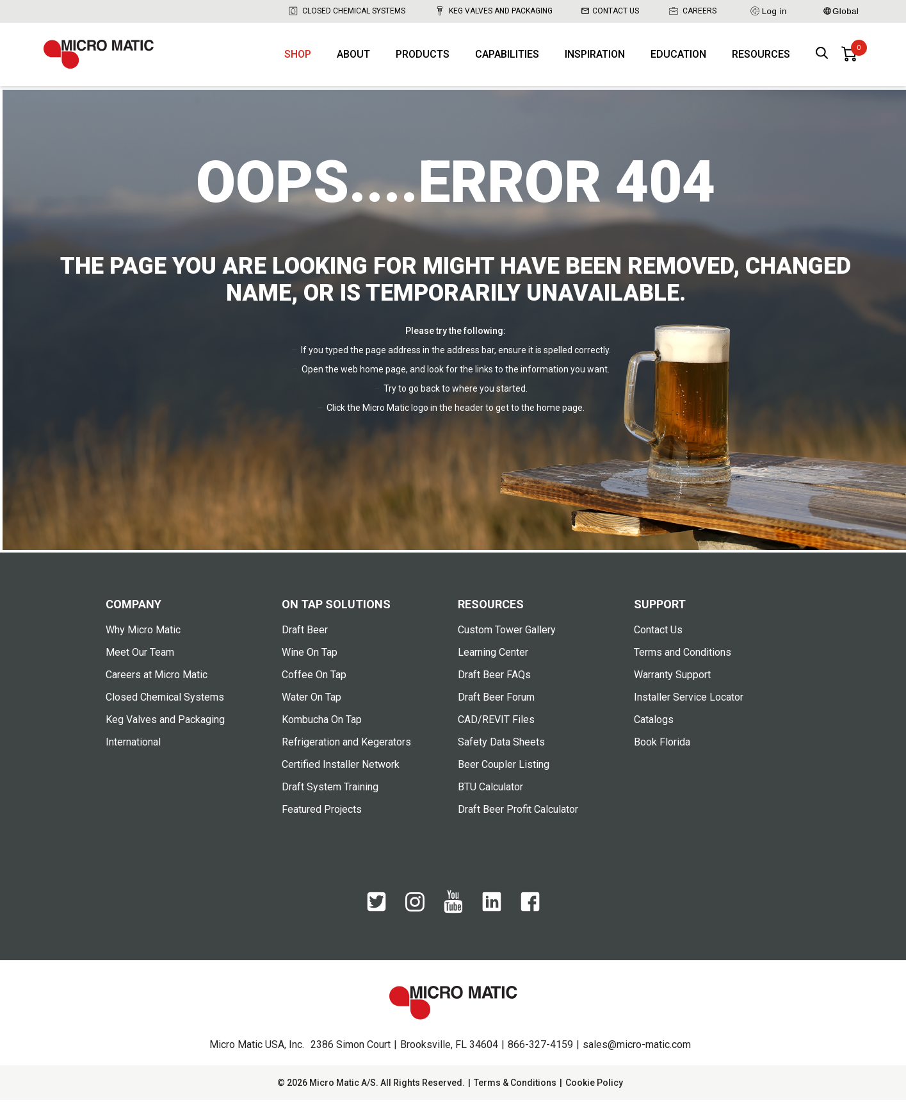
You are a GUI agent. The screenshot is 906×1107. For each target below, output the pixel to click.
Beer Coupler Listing (503, 771)
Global (841, 11)
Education (678, 58)
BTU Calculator (490, 794)
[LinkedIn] (491, 915)
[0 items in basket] (849, 57)
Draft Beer (305, 637)
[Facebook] (530, 915)
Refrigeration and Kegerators (346, 749)
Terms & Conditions (515, 1090)
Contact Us (610, 10)
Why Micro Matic (143, 637)
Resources (761, 58)
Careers (692, 10)
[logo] (104, 58)
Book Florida (662, 749)
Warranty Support (672, 682)
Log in (768, 11)
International (133, 749)
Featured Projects (322, 816)
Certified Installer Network (341, 771)
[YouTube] (453, 917)
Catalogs (654, 726)
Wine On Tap (309, 659)
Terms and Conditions (682, 659)
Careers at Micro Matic (156, 682)
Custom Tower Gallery (507, 637)
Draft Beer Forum (496, 704)
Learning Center (493, 659)
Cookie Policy (594, 1090)
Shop (297, 58)
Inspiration (595, 58)
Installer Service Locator (688, 704)
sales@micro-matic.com (637, 1051)
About (353, 58)
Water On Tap (311, 704)
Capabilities (507, 58)
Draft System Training (330, 794)
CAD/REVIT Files (496, 726)
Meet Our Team (140, 659)
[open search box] (822, 58)
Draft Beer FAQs (494, 682)
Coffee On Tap (314, 682)
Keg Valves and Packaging (493, 10)
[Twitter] (376, 915)
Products (422, 58)
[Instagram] (415, 915)
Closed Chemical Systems (346, 10)
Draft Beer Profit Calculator (518, 816)
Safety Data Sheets (501, 749)
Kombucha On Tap (322, 726)
